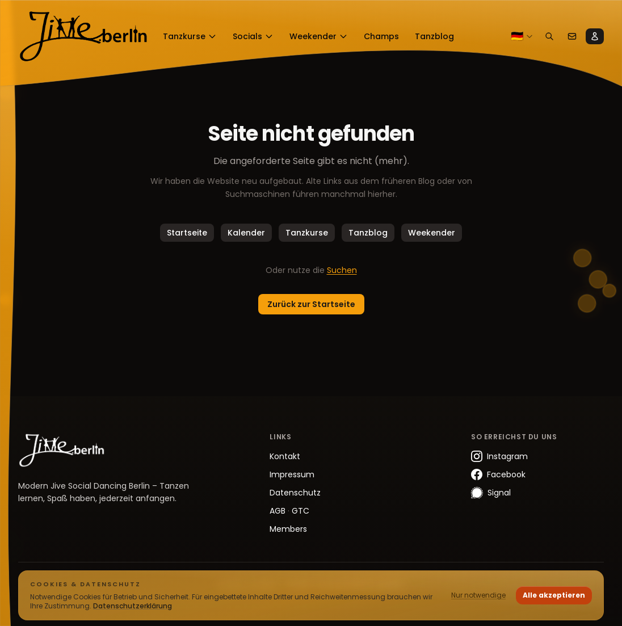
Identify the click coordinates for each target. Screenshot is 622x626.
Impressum (292, 474)
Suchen (342, 270)
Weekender (318, 36)
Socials (253, 36)
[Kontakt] (572, 36)
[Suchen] (549, 36)
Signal (491, 493)
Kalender (246, 232)
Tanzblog (368, 232)
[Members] (595, 36)
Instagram (499, 456)
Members (288, 529)
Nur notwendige (478, 595)
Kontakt (285, 456)
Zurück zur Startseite (311, 304)
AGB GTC (289, 510)
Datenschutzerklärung (132, 606)
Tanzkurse (190, 36)
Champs (381, 36)
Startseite (187, 232)
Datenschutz (295, 492)
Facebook (498, 474)
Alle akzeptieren (554, 595)
